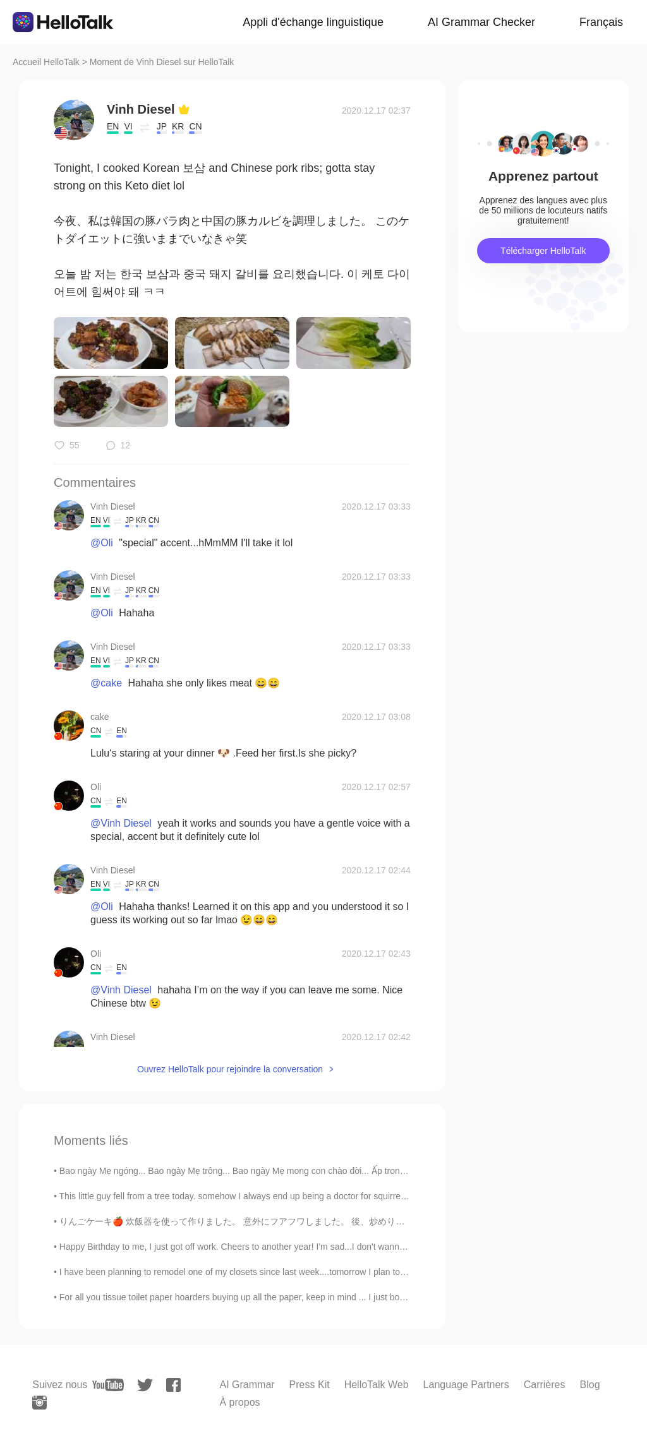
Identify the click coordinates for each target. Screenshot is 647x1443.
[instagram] (39, 1403)
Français (601, 22)
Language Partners (466, 1384)
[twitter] (145, 1385)
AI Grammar (246, 1384)
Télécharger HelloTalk (543, 251)
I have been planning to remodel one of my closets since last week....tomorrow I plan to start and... (251, 1272)
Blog (590, 1384)
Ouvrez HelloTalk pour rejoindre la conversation (230, 1069)
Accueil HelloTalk (46, 62)
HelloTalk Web (376, 1384)
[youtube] (108, 1385)
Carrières (544, 1384)
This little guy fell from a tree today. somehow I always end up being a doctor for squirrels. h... (242, 1196)
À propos (239, 1402)
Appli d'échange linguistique (313, 22)
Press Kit (309, 1384)
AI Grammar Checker (481, 22)
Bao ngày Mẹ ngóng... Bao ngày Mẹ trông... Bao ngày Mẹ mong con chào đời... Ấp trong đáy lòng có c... (263, 1171)
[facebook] (173, 1385)
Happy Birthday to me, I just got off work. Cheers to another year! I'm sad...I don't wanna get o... (246, 1247)
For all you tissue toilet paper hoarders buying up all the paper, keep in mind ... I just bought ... (242, 1297)
